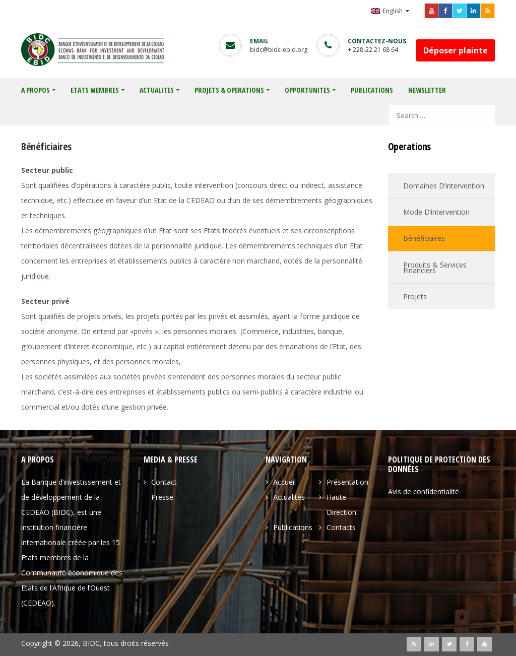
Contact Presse (164, 489)
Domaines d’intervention (443, 185)
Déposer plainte (455, 50)
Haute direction (341, 504)
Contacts (341, 527)
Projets (415, 296)
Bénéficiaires (424, 238)
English (387, 11)
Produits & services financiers (435, 267)
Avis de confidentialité (423, 491)
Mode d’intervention (436, 212)
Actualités (289, 497)
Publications (292, 527)
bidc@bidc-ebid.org (278, 49)
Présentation (347, 482)
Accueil (284, 482)
